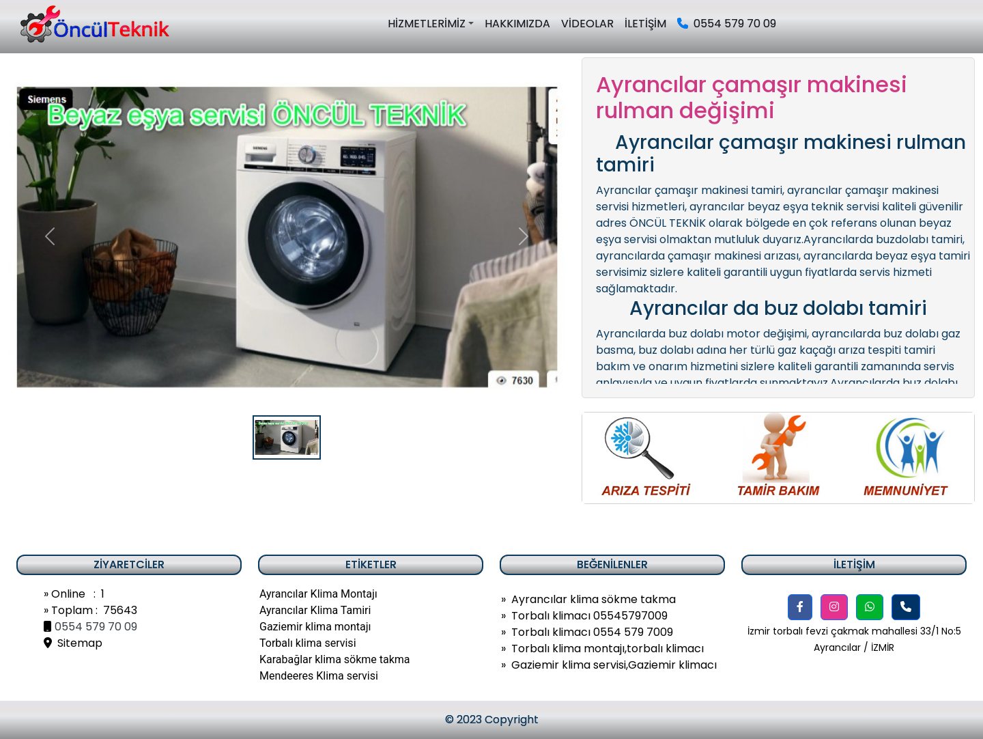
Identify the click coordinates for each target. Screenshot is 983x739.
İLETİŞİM (645, 23)
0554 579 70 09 (726, 23)
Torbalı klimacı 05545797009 (589, 616)
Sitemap (73, 643)
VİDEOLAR (587, 23)
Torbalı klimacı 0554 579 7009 (592, 632)
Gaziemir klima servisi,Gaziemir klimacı (614, 665)
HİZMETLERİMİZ (427, 23)
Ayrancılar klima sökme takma (593, 599)
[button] (800, 607)
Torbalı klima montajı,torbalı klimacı (607, 648)
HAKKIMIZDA (517, 23)
